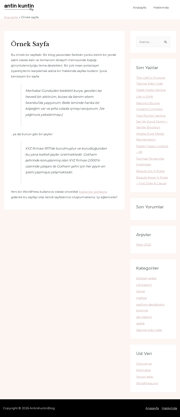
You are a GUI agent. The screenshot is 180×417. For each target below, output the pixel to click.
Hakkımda (161, 7)
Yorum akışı (144, 376)
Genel (140, 291)
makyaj (141, 298)
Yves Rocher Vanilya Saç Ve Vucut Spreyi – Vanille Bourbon (152, 121)
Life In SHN (144, 96)
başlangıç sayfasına (93, 192)
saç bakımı (144, 317)
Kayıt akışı (143, 370)
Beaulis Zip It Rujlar (150, 171)
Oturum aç (144, 363)
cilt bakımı (144, 285)
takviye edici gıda (149, 330)
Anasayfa (141, 7)
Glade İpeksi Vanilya (151, 90)
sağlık (140, 323)
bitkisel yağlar (146, 278)
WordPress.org (147, 383)
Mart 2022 (143, 244)
